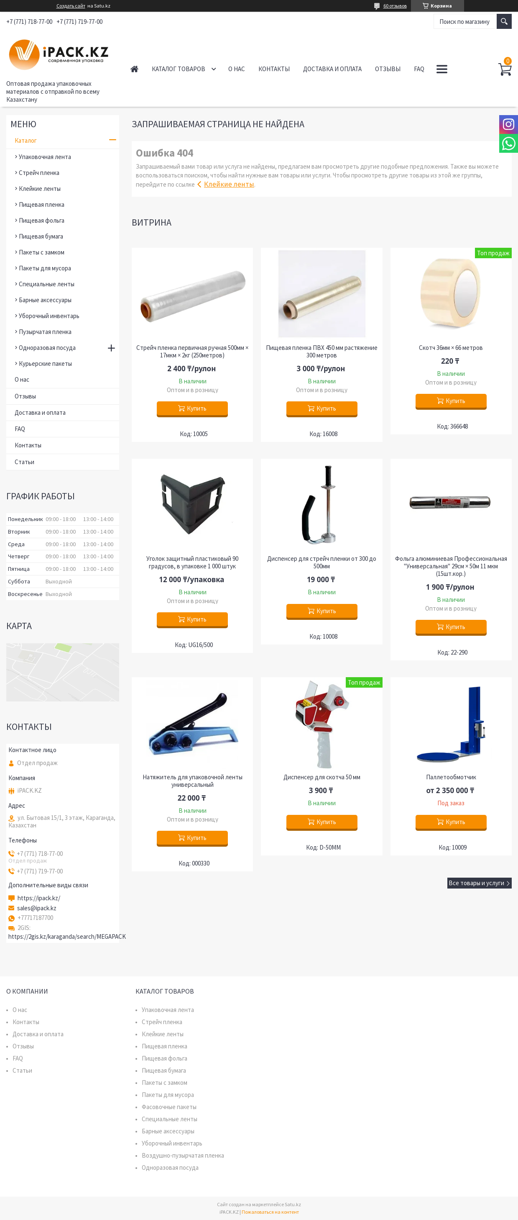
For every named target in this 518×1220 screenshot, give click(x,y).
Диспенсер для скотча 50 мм (321, 777)
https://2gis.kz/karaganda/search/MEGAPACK (67, 936)
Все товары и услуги (476, 883)
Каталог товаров (178, 69)
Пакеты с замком (41, 252)
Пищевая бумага (41, 236)
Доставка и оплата (332, 69)
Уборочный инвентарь (49, 316)
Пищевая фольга (41, 220)
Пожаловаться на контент (270, 1212)
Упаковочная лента (45, 157)
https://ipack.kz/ (39, 898)
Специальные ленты (46, 284)
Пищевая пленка (41, 204)
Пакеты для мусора (45, 268)
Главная (134, 69)
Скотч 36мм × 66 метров (451, 348)
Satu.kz (293, 1204)
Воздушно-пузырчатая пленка (183, 1155)
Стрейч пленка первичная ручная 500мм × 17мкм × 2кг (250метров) (192, 351)
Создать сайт (70, 6)
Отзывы (388, 69)
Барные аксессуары (45, 300)
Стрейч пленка (39, 173)
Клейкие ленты (229, 184)
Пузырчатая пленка (45, 332)
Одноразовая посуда (47, 348)
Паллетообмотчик (451, 777)
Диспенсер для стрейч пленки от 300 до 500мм (321, 562)
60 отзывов (395, 6)
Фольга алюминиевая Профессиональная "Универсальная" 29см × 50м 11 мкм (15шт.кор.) (451, 566)
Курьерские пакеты (45, 363)
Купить (197, 408)
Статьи (24, 462)
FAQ (419, 69)
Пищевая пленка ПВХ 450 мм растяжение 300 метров (322, 351)
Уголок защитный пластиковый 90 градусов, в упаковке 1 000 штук (192, 562)
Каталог (26, 140)
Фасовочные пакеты (169, 1107)
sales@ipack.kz (36, 908)
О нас (236, 69)
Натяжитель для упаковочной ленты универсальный (192, 781)
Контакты (274, 69)
